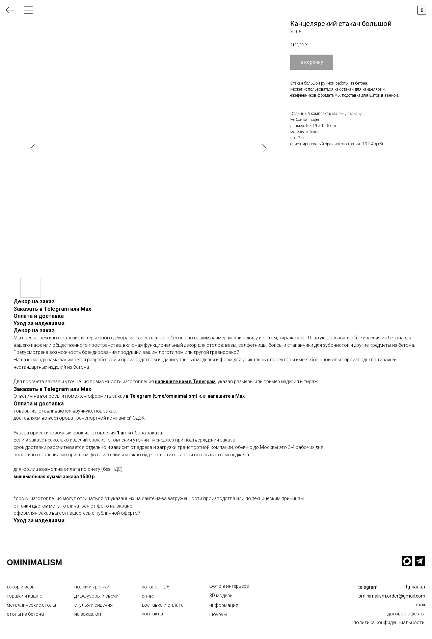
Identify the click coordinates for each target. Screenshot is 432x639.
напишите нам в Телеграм (185, 381)
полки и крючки (91, 586)
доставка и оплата (163, 605)
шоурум (218, 614)
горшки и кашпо (25, 596)
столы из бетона (25, 614)
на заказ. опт (88, 614)
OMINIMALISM (34, 562)
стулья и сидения (93, 605)
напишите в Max (226, 396)
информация (223, 605)
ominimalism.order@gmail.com (391, 596)
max (420, 604)
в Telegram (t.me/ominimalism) (161, 396)
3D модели (221, 595)
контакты (152, 613)
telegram (368, 587)
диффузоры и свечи (96, 596)
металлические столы (31, 605)
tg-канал (415, 586)
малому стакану (347, 113)
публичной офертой (118, 513)
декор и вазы (21, 586)
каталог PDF (155, 586)
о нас (148, 596)
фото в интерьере (229, 586)
